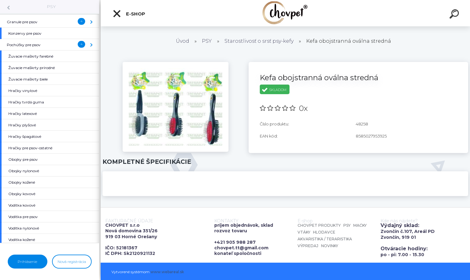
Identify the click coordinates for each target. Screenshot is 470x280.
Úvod (182, 41)
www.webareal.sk (167, 271)
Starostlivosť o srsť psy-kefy (259, 41)
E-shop (128, 13)
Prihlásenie (27, 261)
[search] (455, 15)
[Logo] (285, 13)
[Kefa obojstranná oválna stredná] (175, 64)
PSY (51, 6)
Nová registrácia (72, 261)
